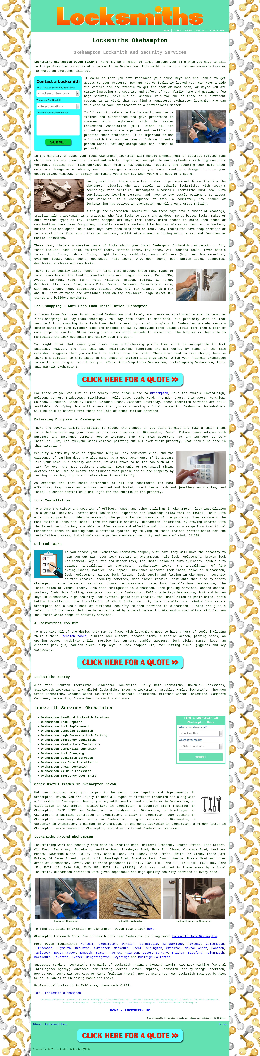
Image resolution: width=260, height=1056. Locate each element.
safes (193, 220)
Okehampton (159, 393)
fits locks (125, 215)
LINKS (177, 30)
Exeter (77, 957)
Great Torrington (147, 948)
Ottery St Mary (155, 952)
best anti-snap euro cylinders (199, 579)
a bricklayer (176, 810)
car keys (205, 82)
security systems (129, 224)
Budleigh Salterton (154, 957)
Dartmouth (42, 957)
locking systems (126, 194)
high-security (214, 160)
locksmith (139, 211)
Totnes (115, 952)
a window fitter (206, 824)
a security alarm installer (164, 806)
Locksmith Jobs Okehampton (194, 936)
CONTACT (201, 30)
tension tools (74, 636)
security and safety (139, 91)
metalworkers (96, 806)
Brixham (178, 952)
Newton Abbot (196, 948)
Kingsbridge (173, 944)
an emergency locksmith (144, 824)
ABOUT (188, 30)
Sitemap (37, 1024)
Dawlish (128, 944)
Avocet (39, 280)
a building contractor (75, 815)
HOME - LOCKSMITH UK (130, 1010)
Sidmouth (121, 948)
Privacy (223, 1024)
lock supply (148, 574)
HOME (166, 30)
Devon (49, 944)
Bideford (195, 952)
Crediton (173, 948)
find (48, 685)
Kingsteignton (97, 957)
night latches (113, 254)
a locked (91, 160)
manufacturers (102, 275)
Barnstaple (149, 944)
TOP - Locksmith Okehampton (57, 993)
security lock (149, 601)
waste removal (67, 828)
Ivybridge (121, 957)
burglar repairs (145, 819)
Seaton (101, 952)
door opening (178, 815)
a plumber (87, 824)
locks (203, 215)
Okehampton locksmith (171, 245)
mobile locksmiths (49, 238)
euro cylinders (163, 254)
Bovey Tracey (65, 952)
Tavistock (42, 952)
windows (65, 174)
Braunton (82, 948)
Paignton (132, 952)
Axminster (102, 948)
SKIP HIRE (67, 810)
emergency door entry (105, 592)
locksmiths (187, 190)
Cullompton (215, 944)
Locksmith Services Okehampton (73, 708)
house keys (173, 78)
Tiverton (61, 957)
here (150, 929)
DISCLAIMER (217, 30)
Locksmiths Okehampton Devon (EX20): (65, 62)
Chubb (57, 289)
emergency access (124, 169)
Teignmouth (215, 952)
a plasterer (152, 801)
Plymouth (64, 948)
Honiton (217, 948)
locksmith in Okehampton (117, 66)
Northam (87, 944)
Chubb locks (75, 259)
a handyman (120, 810)
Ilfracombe (43, 948)
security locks (107, 96)
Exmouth (85, 952)
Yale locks (121, 259)
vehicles (104, 199)
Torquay (194, 944)
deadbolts (216, 259)
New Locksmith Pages (56, 1024)
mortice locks (129, 250)
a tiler (131, 815)
